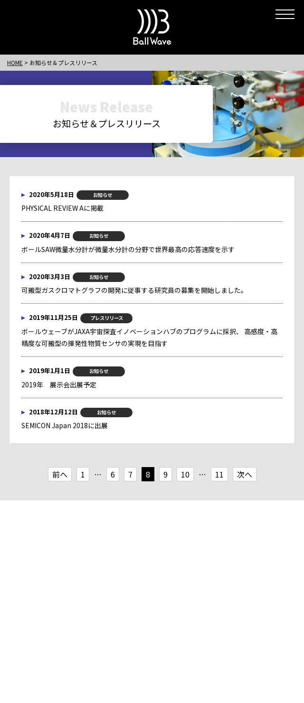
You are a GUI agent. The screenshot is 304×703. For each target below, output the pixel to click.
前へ (59, 474)
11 (219, 474)
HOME (15, 62)
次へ (244, 474)
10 (185, 474)
